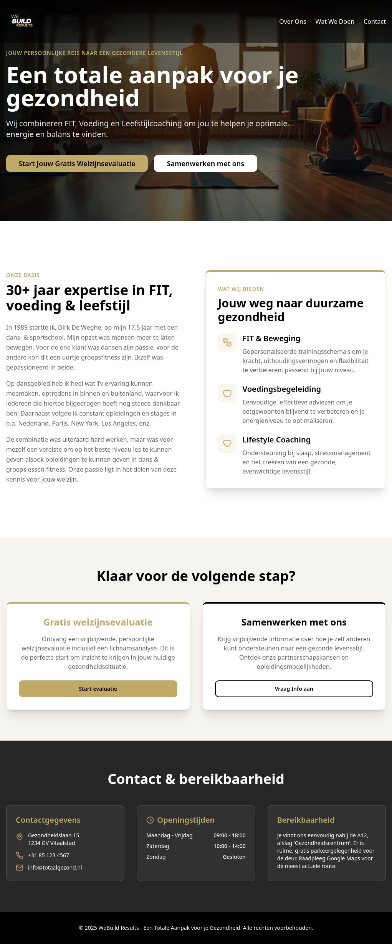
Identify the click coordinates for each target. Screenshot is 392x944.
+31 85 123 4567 (48, 855)
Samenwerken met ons (206, 163)
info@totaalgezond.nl (55, 867)
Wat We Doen (335, 21)
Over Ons (292, 21)
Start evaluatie (98, 688)
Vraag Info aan (294, 688)
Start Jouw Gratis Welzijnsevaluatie (77, 163)
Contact (375, 21)
